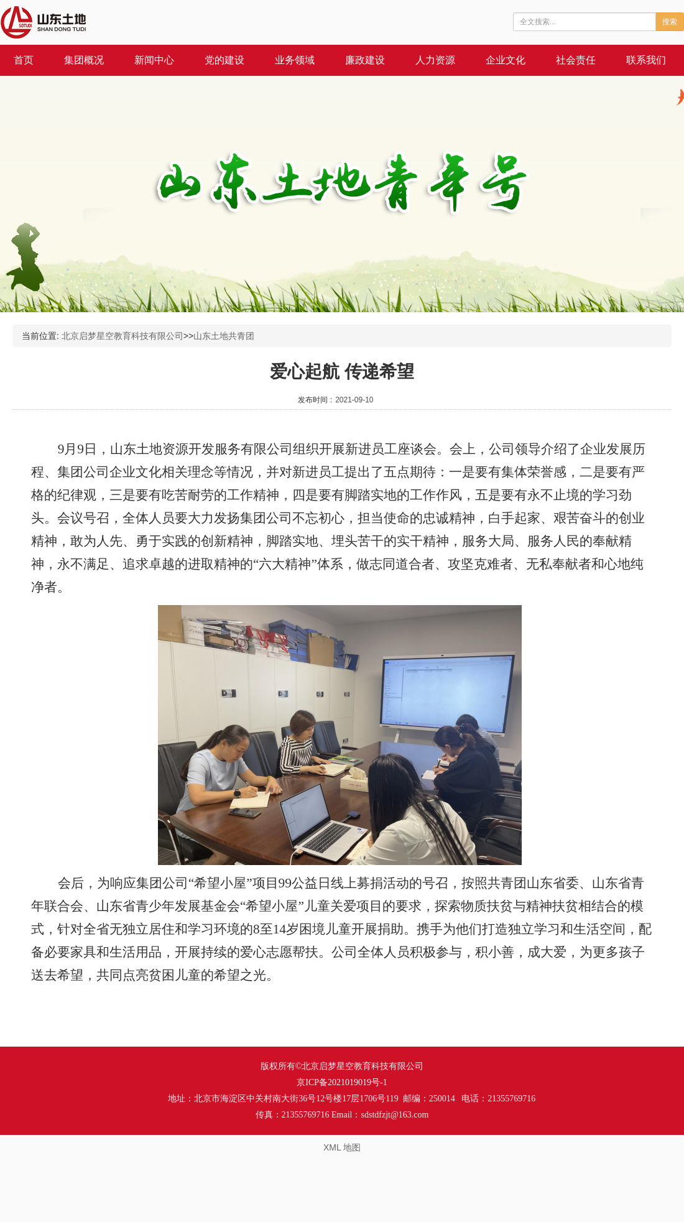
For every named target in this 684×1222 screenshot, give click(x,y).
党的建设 (224, 60)
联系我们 (646, 60)
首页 (24, 60)
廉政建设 (365, 60)
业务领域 (295, 60)
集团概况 (84, 60)
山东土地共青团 (223, 336)
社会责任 (576, 60)
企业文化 (505, 60)
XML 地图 (342, 1147)
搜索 (669, 21)
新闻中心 (154, 60)
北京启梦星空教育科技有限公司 (122, 336)
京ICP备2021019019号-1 (342, 1082)
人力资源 (435, 60)
